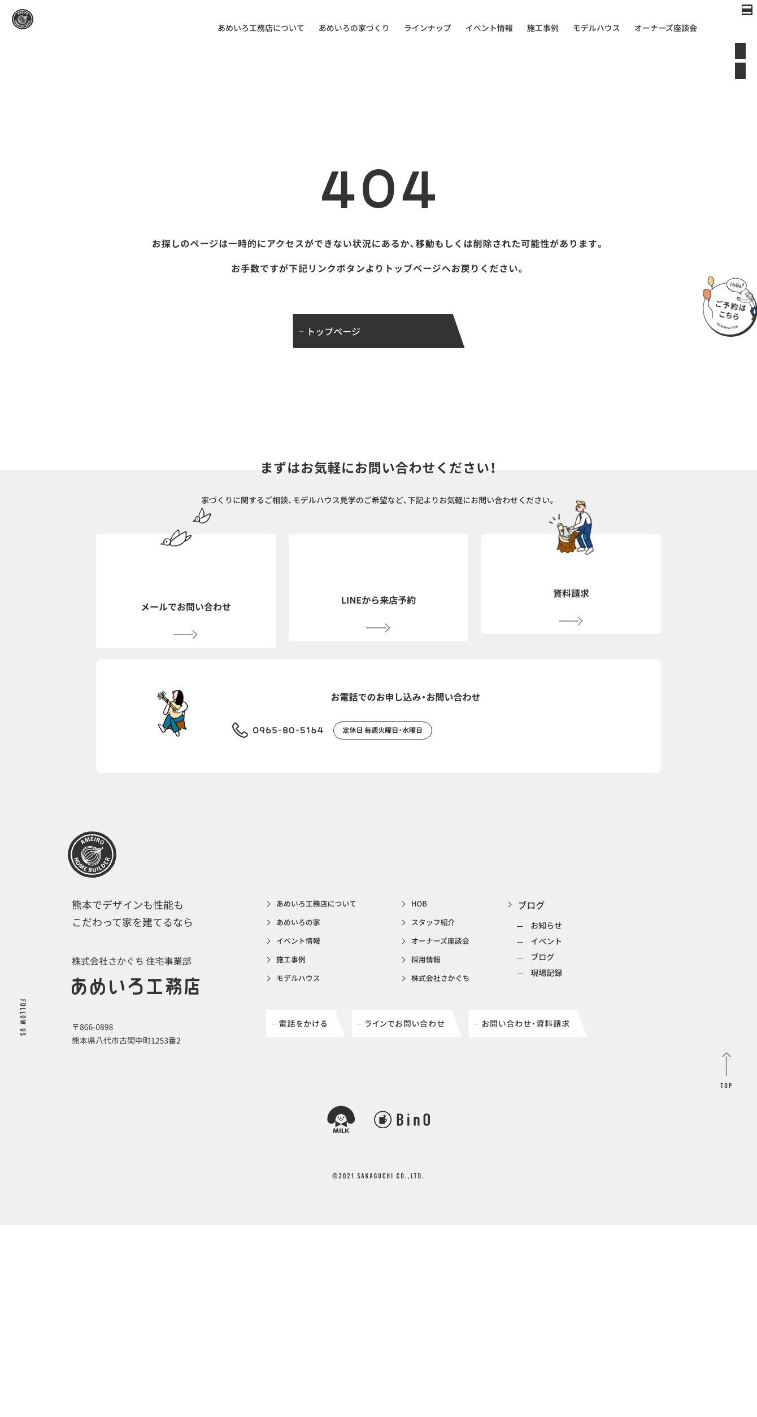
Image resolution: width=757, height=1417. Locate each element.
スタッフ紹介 (459, 990)
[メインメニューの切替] (731, 25)
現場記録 (583, 1038)
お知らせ (583, 991)
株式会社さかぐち (468, 1051)
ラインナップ (427, 28)
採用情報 (450, 1031)
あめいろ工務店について (260, 28)
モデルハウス (596, 28)
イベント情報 (489, 28)
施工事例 (543, 28)
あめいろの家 (303, 990)
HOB (442, 970)
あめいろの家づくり (354, 28)
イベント (583, 1007)
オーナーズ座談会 (665, 28)
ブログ (567, 970)
